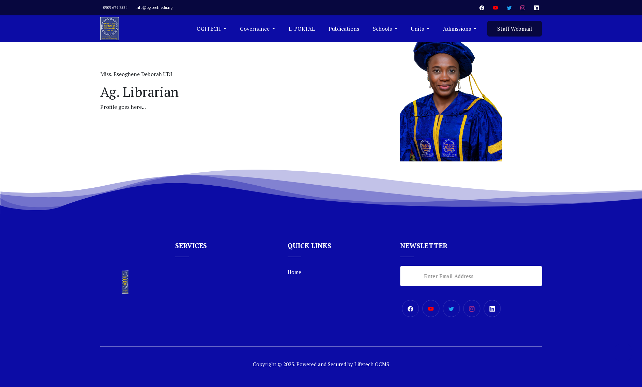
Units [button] (418, 28)
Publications (343, 28)
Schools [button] (383, 28)
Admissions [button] (457, 28)
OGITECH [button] (209, 28)
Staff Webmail (514, 28)
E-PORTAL (302, 28)
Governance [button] (255, 28)
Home (294, 272)
